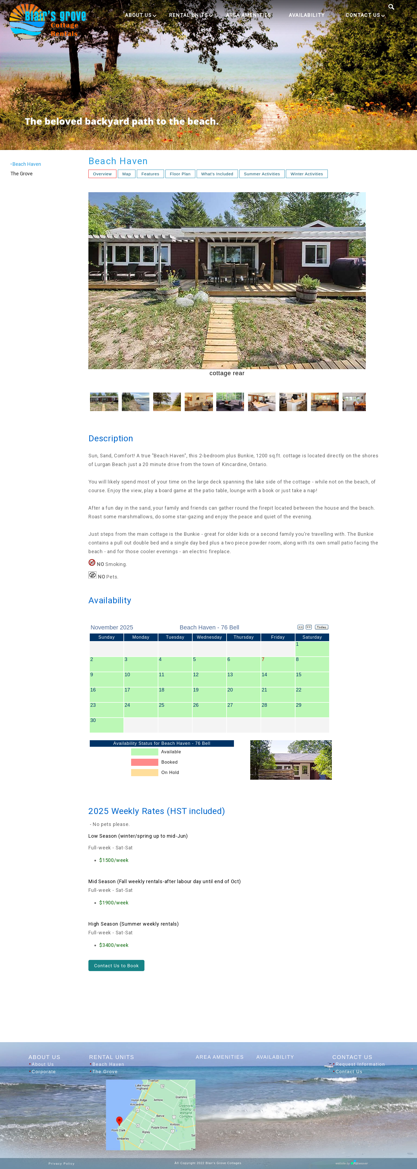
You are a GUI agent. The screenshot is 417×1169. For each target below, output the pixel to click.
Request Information (360, 1064)
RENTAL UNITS (190, 15)
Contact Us (349, 1071)
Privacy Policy (62, 1163)
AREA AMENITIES (248, 15)
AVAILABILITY (307, 15)
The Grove (21, 173)
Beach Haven (108, 1064)
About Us (43, 1064)
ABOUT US (140, 15)
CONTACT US (365, 15)
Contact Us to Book (116, 965)
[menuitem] (147, 15)
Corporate (44, 1071)
